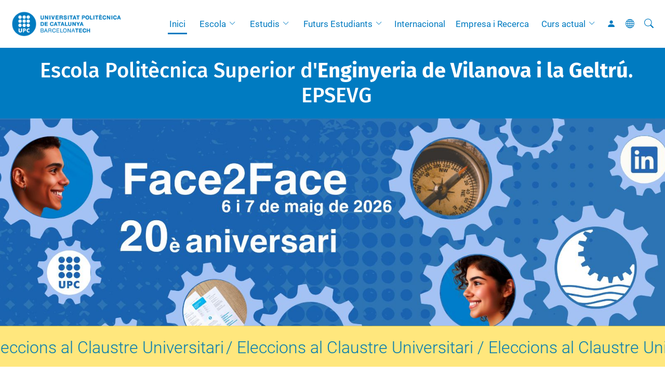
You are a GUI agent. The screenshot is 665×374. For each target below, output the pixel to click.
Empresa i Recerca (492, 24)
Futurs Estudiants (338, 24)
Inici (177, 24)
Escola (213, 24)
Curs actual (563, 24)
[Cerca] (649, 24)
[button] (235, 24)
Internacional (419, 24)
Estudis (265, 24)
